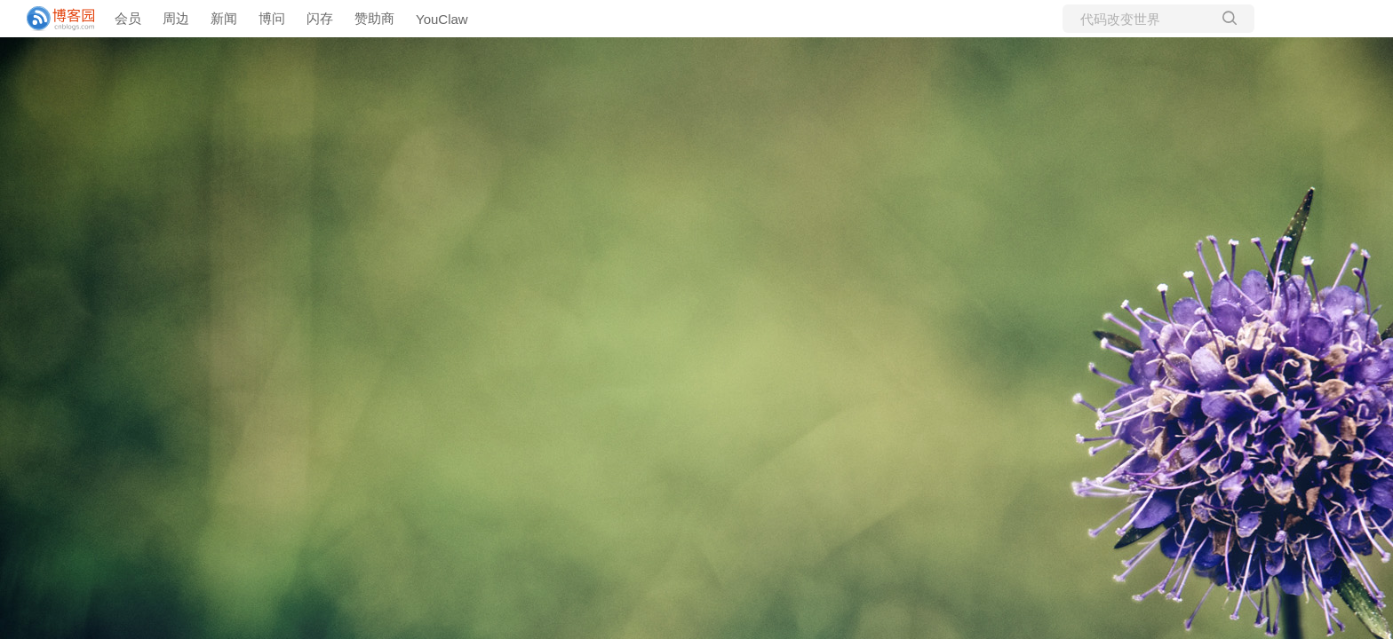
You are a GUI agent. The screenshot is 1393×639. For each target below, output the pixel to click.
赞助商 (374, 18)
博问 (272, 18)
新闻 (224, 18)
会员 (128, 18)
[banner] (53, 18)
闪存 (319, 18)
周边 (176, 18)
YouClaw (442, 19)
